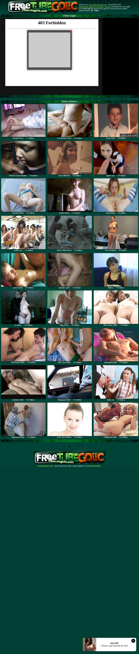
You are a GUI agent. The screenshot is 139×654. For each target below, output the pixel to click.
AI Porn (108, 7)
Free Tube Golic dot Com (98, 5)
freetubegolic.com (45, 466)
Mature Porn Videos (96, 7)
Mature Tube (83, 7)
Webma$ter (96, 466)
